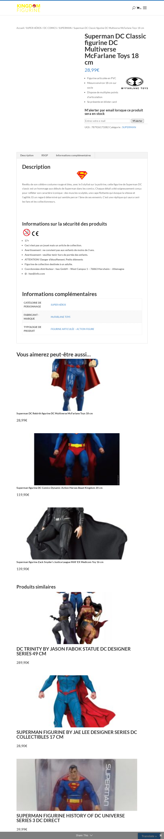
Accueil (20, 27)
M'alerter (137, 120)
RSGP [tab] (44, 155)
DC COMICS (50, 27)
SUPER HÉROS (33, 27)
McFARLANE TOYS (60, 316)
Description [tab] (27, 155)
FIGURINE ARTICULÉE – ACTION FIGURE (72, 328)
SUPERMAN (65, 27)
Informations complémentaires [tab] (73, 155)
